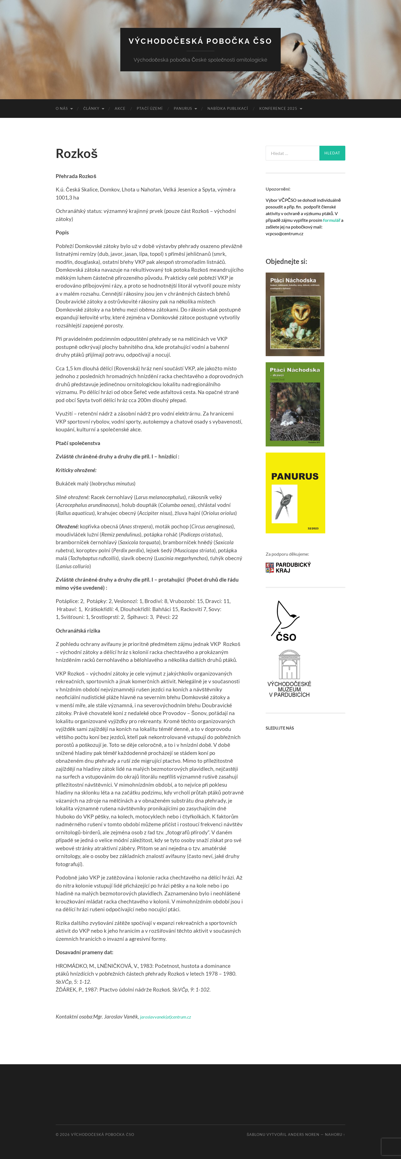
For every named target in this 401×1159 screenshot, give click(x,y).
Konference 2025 (278, 108)
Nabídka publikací (227, 108)
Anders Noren (303, 1134)
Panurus (183, 108)
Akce (120, 108)
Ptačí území (149, 108)
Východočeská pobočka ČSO (200, 40)
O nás (62, 108)
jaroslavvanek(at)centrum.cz (171, 1016)
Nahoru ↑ (335, 1134)
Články (91, 108)
